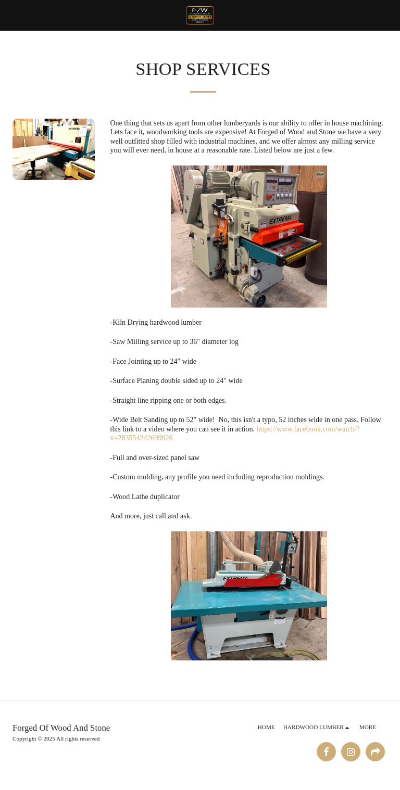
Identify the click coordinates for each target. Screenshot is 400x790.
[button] (11, 15)
